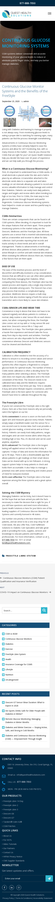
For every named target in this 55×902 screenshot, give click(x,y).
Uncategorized (11, 679)
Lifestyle (9, 669)
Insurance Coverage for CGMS (18, 664)
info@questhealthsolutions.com (31, 774)
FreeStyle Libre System (21, 555)
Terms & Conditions (24, 898)
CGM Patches (9, 826)
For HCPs (7, 840)
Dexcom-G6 (8, 813)
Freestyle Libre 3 (10, 809)
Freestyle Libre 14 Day (13, 801)
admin (26, 101)
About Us (7, 836)
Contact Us (8, 852)
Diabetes (9, 644)
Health (8, 659)
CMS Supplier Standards (13, 860)
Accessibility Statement (42, 898)
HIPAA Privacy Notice (12, 856)
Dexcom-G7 (8, 817)
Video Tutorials (10, 844)
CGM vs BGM (11, 633)
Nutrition (9, 674)
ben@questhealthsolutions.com (16, 543)
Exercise (9, 649)
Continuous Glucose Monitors (18, 639)
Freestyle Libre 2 (10, 805)
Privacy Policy (8, 898)
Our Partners (9, 848)
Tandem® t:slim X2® (12, 822)
